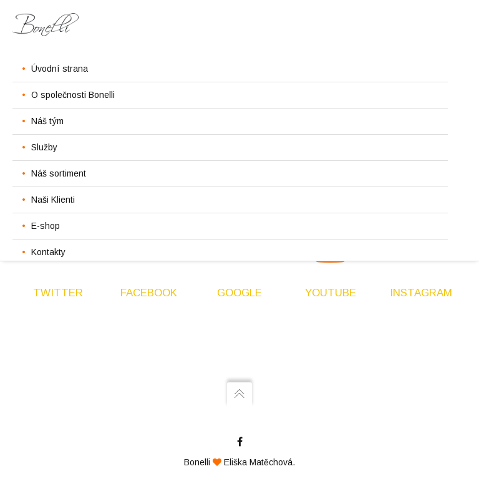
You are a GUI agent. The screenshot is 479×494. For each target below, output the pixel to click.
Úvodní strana (59, 69)
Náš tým (47, 121)
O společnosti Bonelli (73, 95)
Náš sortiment (58, 173)
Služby (44, 147)
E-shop (45, 226)
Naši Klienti (53, 200)
